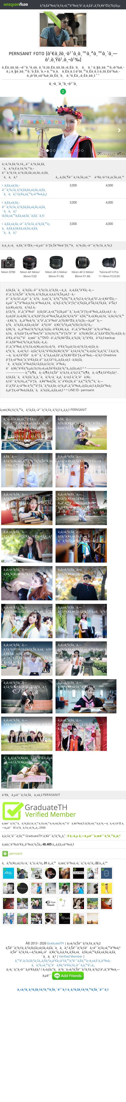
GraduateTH (55, 943)
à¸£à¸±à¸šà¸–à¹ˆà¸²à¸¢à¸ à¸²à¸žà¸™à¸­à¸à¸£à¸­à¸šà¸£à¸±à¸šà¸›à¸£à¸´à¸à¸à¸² (26, 228)
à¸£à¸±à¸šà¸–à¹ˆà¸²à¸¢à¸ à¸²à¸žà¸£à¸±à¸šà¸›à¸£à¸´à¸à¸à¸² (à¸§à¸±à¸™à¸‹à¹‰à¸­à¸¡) (24, 189)
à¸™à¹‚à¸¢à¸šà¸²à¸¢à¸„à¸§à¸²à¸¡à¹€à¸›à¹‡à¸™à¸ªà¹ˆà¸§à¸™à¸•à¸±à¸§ (56, 960)
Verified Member (70, 956)
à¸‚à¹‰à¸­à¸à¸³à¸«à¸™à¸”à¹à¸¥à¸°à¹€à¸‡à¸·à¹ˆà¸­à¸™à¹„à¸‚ (71, 962)
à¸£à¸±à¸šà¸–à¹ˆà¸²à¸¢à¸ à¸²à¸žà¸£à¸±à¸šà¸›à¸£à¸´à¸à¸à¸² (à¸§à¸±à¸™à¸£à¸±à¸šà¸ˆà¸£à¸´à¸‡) (24, 209)
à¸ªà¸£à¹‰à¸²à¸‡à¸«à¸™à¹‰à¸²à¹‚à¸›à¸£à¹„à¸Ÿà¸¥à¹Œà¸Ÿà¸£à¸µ (80, 5)
